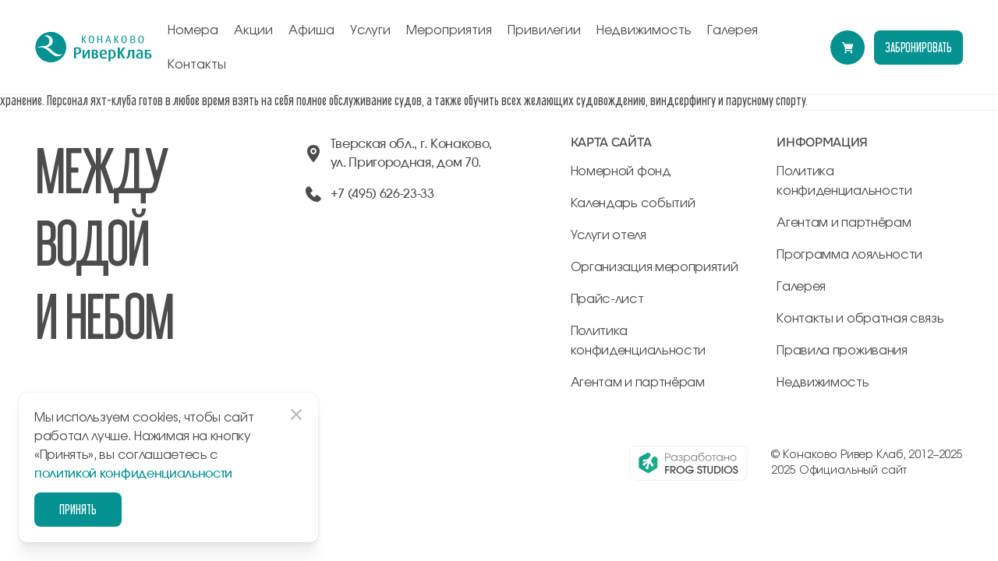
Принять (78, 509)
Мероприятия (449, 30)
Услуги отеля (608, 235)
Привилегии (544, 30)
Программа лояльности (849, 255)
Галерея (732, 30)
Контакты (197, 64)
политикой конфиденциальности (133, 474)
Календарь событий (633, 203)
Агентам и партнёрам (638, 382)
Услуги (370, 30)
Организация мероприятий (654, 267)
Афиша (311, 30)
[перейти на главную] (93, 47)
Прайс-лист (607, 299)
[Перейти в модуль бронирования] (847, 47)
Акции (253, 30)
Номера (193, 30)
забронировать (918, 47)
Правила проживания (842, 350)
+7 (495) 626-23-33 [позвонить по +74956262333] (382, 194)
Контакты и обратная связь (860, 318)
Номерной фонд (621, 171)
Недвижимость (644, 30)
